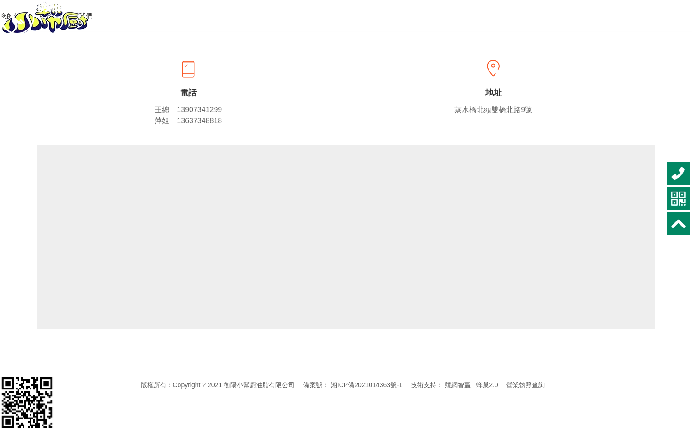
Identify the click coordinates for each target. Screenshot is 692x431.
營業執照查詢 (525, 385)
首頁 (46, 16)
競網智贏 (458, 385)
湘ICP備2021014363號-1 (367, 385)
